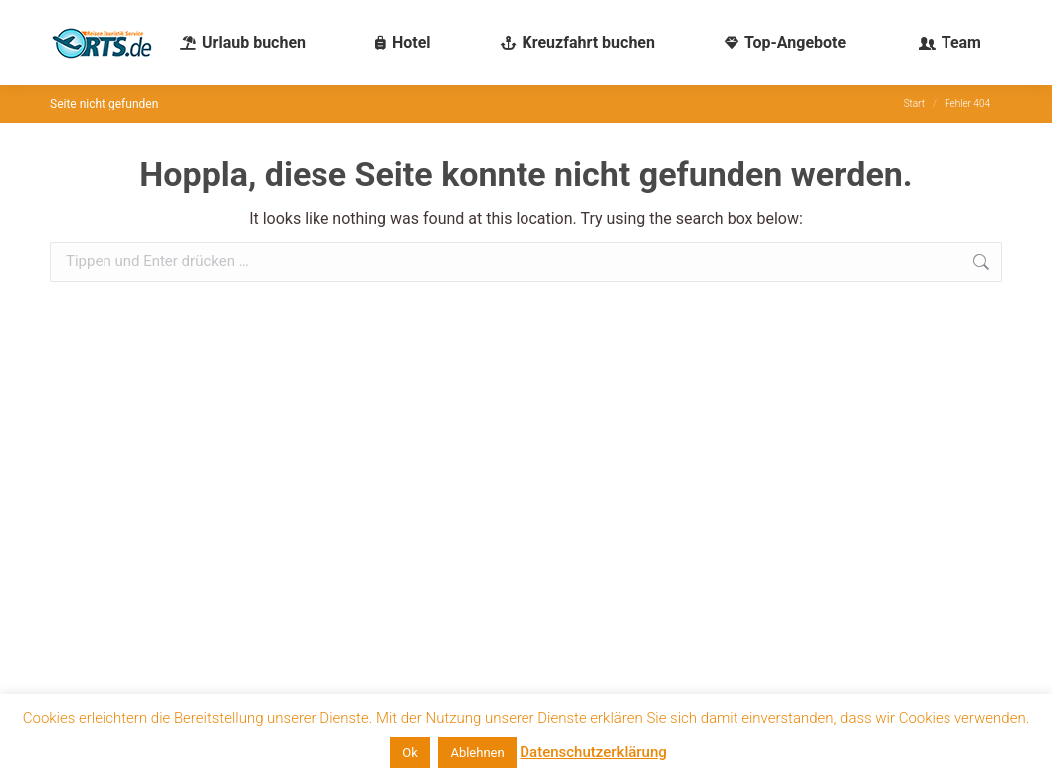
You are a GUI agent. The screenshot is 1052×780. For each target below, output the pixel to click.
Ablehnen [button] (477, 752)
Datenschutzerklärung (593, 752)
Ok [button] (410, 752)
